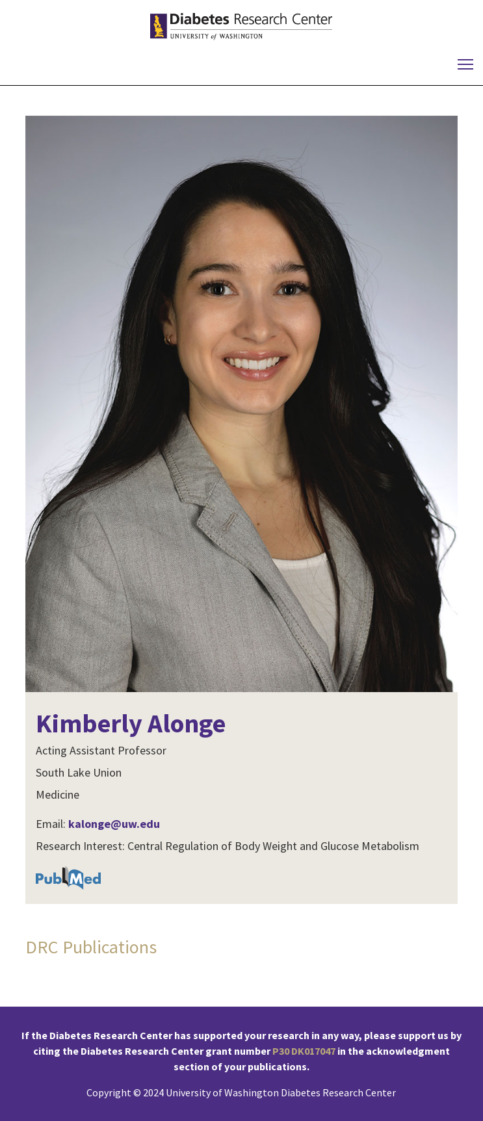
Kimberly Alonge (131, 723)
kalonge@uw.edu (114, 823)
